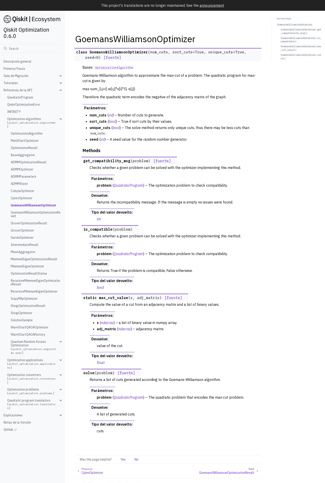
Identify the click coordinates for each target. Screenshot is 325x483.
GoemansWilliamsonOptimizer (33, 205)
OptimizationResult (24, 148)
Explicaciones (13, 415)
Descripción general (17, 61)
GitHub (8, 430)
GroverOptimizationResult (29, 223)
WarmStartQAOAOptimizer (29, 327)
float (101, 362)
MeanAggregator (23, 252)
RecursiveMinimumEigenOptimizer (34, 291)
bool (100, 287)
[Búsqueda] (32, 48)
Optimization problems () (30, 391)
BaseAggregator (23, 155)
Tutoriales (11, 83)
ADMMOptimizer (22, 169)
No (136, 459)
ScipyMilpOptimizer (24, 299)
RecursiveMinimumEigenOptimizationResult (35, 282)
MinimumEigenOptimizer (27, 266)
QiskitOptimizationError (23, 105)
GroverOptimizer (22, 230)
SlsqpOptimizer (21, 313)
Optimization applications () (31, 363)
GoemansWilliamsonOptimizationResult (35, 214)
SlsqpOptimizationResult (28, 306)
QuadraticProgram (20, 97)
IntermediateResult (25, 245)
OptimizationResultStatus (29, 273)
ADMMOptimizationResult (29, 162)
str (99, 219)
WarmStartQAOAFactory (28, 334)
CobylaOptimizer (22, 191)
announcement (212, 5)
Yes (123, 459)
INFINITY (14, 112)
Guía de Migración (16, 76)
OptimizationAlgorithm (27, 133)
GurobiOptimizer (22, 238)
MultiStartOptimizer (25, 141)
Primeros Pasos (14, 69)
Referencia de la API (18, 90)
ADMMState (19, 184)
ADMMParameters (23, 177)
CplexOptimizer (21, 198)
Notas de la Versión (17, 422)
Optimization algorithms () (31, 122)
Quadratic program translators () (31, 404)
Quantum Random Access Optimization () (33, 347)
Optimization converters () (31, 378)
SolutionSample (22, 320)
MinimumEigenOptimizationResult (34, 259)
